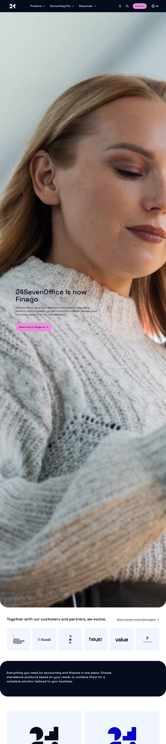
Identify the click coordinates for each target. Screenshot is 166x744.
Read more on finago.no (34, 327)
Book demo (139, 6)
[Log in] (120, 6)
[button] (155, 6)
